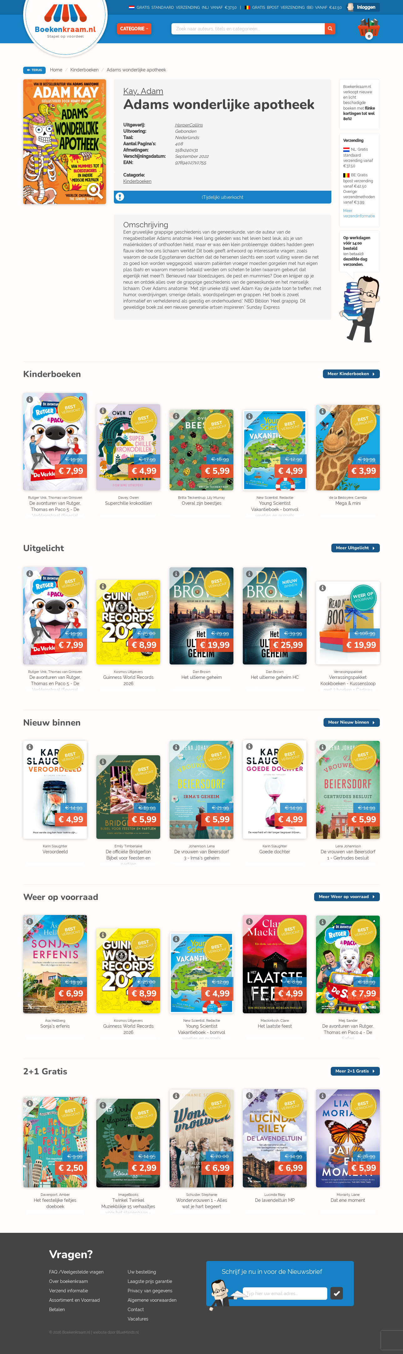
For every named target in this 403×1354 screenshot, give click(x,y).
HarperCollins (189, 124)
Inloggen (366, 7)
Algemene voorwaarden (152, 1300)
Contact (136, 1309)
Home (56, 69)
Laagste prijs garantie (150, 1281)
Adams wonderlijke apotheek (136, 69)
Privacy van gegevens (150, 1290)
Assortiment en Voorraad (74, 1300)
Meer (348, 374)
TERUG (34, 70)
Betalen (57, 1309)
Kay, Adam (143, 91)
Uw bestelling (142, 1271)
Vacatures (138, 1318)
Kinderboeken (84, 69)
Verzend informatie (68, 1290)
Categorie (134, 28)
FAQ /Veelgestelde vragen (76, 1271)
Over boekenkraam (68, 1281)
